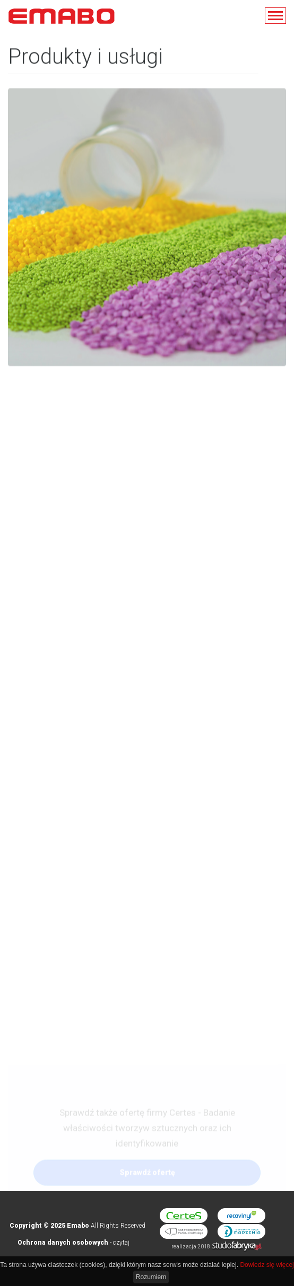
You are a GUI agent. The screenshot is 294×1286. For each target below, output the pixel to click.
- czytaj (73, 1242)
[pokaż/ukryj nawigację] (275, 15)
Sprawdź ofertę (147, 1177)
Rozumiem (151, 1277)
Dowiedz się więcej (266, 1265)
